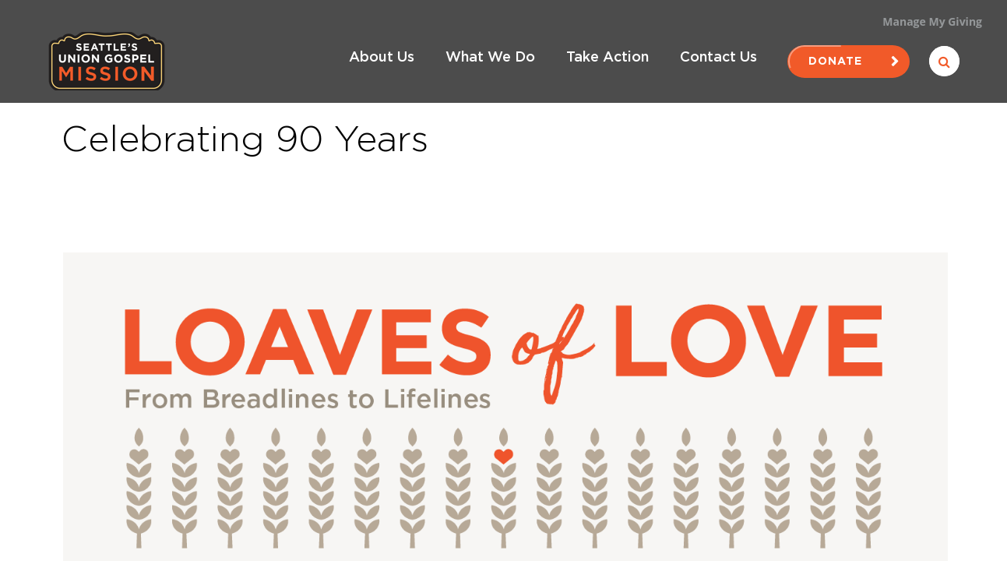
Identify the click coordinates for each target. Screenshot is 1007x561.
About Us (381, 58)
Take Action (607, 58)
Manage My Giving (932, 21)
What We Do (490, 58)
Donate (848, 61)
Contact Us (718, 58)
